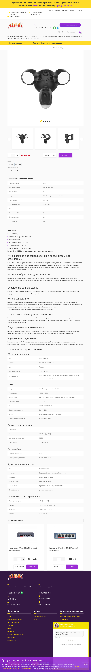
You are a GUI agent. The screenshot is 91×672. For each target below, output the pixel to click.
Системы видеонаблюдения (70, 616)
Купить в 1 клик (50, 155)
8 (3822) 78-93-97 (44, 27)
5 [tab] (50, 121)
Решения (45, 43)
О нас (50, 10)
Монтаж (36, 619)
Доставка (10, 625)
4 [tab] (48, 121)
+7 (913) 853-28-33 (45, 593)
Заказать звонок (70, 25)
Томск (36, 25)
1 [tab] (41, 121)
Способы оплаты (13, 622)
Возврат (10, 628)
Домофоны (64, 619)
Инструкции (11, 641)
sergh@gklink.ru (44, 599)
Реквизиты (11, 638)
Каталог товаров (16, 43)
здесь (35, 5)
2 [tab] (43, 121)
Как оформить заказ (14, 619)
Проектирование (40, 616)
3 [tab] (45, 121)
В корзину (65, 155)
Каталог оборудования (15, 635)
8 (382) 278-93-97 (63, 5)
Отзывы (57, 10)
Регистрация (71, 32)
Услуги (36, 43)
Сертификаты (56, 43)
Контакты (81, 10)
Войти (62, 32)
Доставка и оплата (68, 10)
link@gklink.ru (12, 599)
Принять (85, 665)
